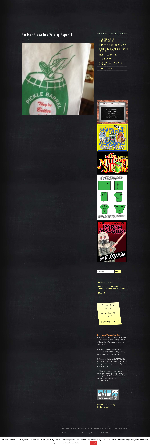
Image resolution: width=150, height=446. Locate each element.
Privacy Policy (92, 437)
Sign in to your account (113, 33)
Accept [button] (93, 443)
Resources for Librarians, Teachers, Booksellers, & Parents (111, 287)
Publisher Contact (105, 282)
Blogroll (101, 293)
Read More (84, 443)
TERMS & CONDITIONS (105, 437)
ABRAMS (82, 437)
